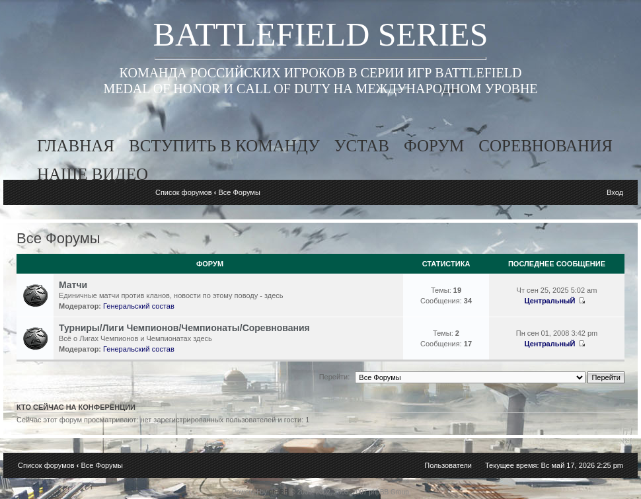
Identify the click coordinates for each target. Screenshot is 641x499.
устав (361, 146)
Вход (615, 192)
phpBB (279, 492)
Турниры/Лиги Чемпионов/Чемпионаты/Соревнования (184, 328)
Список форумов (183, 192)
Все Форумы (239, 192)
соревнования (545, 146)
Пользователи (448, 465)
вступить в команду (224, 146)
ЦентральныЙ (550, 301)
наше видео (92, 174)
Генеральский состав (138, 306)
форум (434, 146)
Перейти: (334, 377)
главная (75, 146)
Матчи (73, 285)
